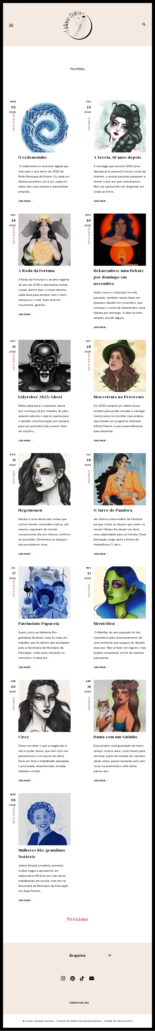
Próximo (77, 919)
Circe (23, 737)
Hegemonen (30, 510)
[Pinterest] (72, 978)
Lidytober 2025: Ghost (40, 397)
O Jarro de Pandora (113, 510)
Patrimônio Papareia (38, 623)
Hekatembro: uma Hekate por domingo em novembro (119, 277)
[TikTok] (82, 978)
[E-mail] (91, 978)
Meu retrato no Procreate (119, 397)
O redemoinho (32, 157)
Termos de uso (79, 1002)
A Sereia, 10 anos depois (117, 157)
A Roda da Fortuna (36, 270)
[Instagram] (63, 978)
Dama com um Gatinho (116, 737)
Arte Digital (13, 122)
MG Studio (125, 1021)
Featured (13, 477)
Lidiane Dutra (43, 1021)
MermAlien (104, 623)
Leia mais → (25, 201)
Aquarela (89, 124)
